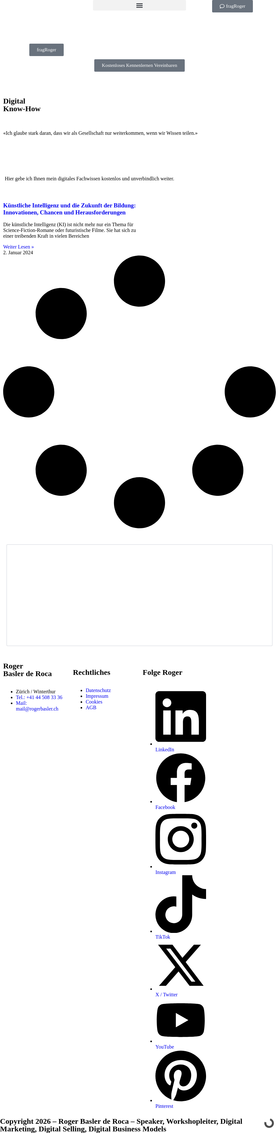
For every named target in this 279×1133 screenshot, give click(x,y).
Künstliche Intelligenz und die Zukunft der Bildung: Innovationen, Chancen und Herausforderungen (69, 209)
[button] (139, 5)
